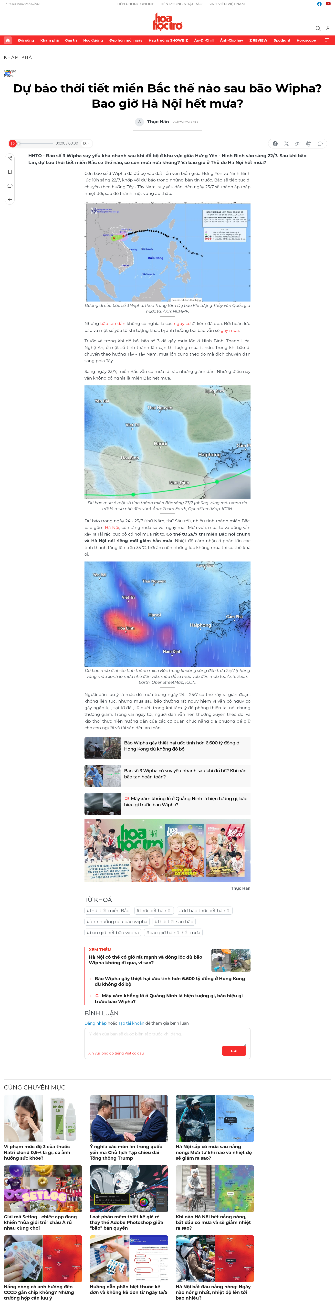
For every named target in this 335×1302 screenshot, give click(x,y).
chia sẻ (275, 144)
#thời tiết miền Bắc (108, 910)
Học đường (93, 40)
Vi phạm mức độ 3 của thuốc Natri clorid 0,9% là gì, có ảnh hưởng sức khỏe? (37, 1152)
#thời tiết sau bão (174, 921)
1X (84, 143)
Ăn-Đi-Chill (204, 40)
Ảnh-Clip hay (231, 40)
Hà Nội (112, 527)
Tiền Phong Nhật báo (181, 4)
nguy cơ (182, 323)
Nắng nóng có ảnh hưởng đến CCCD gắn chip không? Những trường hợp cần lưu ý (39, 1292)
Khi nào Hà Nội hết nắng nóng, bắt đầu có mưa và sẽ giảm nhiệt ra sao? (213, 1222)
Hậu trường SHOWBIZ (168, 40)
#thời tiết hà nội (154, 910)
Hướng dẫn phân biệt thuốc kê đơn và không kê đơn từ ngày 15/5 (128, 1289)
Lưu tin (10, 172)
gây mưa (230, 330)
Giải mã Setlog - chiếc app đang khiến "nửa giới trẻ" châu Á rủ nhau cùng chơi (40, 1222)
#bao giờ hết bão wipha (113, 932)
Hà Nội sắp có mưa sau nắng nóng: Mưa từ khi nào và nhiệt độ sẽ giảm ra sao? (214, 1152)
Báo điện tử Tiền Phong (167, 22)
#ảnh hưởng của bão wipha (117, 921)
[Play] (13, 143)
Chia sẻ (10, 158)
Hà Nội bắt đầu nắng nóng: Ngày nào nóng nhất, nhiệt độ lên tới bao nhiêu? (213, 1292)
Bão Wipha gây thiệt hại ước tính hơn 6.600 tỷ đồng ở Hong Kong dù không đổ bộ (181, 746)
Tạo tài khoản (131, 1023)
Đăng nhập (95, 1023)
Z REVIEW (258, 40)
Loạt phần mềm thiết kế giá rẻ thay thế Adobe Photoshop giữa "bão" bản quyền (126, 1222)
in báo (309, 144)
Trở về (10, 199)
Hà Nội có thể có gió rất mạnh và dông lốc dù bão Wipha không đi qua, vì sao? (145, 959)
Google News (8, 73)
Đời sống (26, 40)
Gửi (234, 1051)
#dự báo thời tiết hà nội (205, 910)
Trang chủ (8, 40)
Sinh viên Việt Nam (227, 4)
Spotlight (282, 40)
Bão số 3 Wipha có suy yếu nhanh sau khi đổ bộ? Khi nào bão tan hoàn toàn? (185, 774)
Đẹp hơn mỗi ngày (125, 40)
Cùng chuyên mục (34, 1087)
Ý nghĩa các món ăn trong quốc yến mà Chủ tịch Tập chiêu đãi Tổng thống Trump (126, 1152)
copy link (298, 144)
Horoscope (306, 40)
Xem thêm (327, 40)
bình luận (320, 144)
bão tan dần (113, 323)
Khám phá (49, 40)
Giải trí (71, 40)
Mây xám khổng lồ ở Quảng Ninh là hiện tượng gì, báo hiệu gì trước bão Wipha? (185, 802)
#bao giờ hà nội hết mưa (173, 932)
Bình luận (10, 186)
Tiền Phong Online (135, 4)
